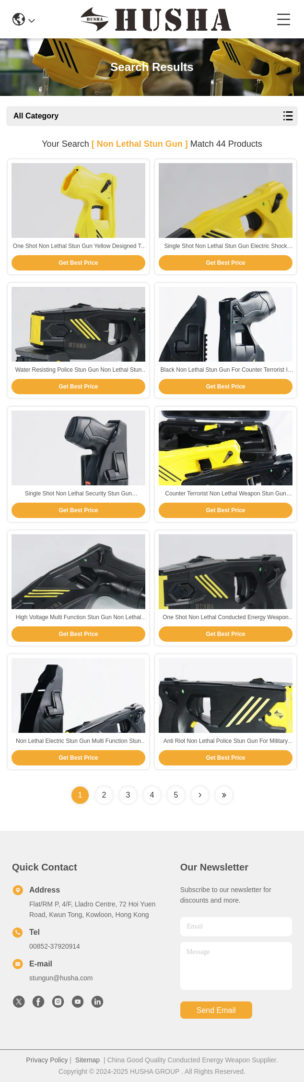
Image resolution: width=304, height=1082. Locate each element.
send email (216, 1010)
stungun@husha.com (61, 978)
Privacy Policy (47, 1060)
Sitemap (87, 1060)
